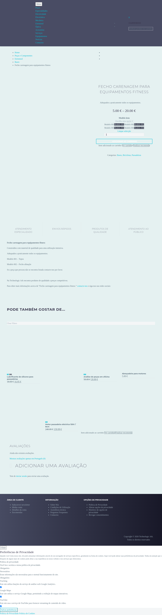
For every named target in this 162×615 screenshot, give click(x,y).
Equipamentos (41, 36)
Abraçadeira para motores (134, 373)
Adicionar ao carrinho (124, 141)
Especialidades (41, 11)
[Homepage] (13, 23)
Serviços (38, 33)
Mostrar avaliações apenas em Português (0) (27, 459)
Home (17, 52)
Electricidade (40, 14)
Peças (37, 8)
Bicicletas (127, 155)
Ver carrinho (127, 145)
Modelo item (124, 118)
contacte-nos (82, 286)
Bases (17, 62)
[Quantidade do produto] (124, 134)
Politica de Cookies (27, 613)
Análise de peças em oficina (96, 377)
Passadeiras (136, 155)
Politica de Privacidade (9, 613)
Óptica (38, 27)
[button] (101, 507)
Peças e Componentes (23, 56)
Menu (38, 4)
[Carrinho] (129, 17)
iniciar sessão (21, 476)
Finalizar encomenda (141, 145)
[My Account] (122, 23)
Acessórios (39, 30)
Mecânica (39, 20)
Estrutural (39, 23)
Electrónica (40, 17)
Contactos (39, 42)
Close (3, 548)
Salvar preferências (9, 610)
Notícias (38, 39)
